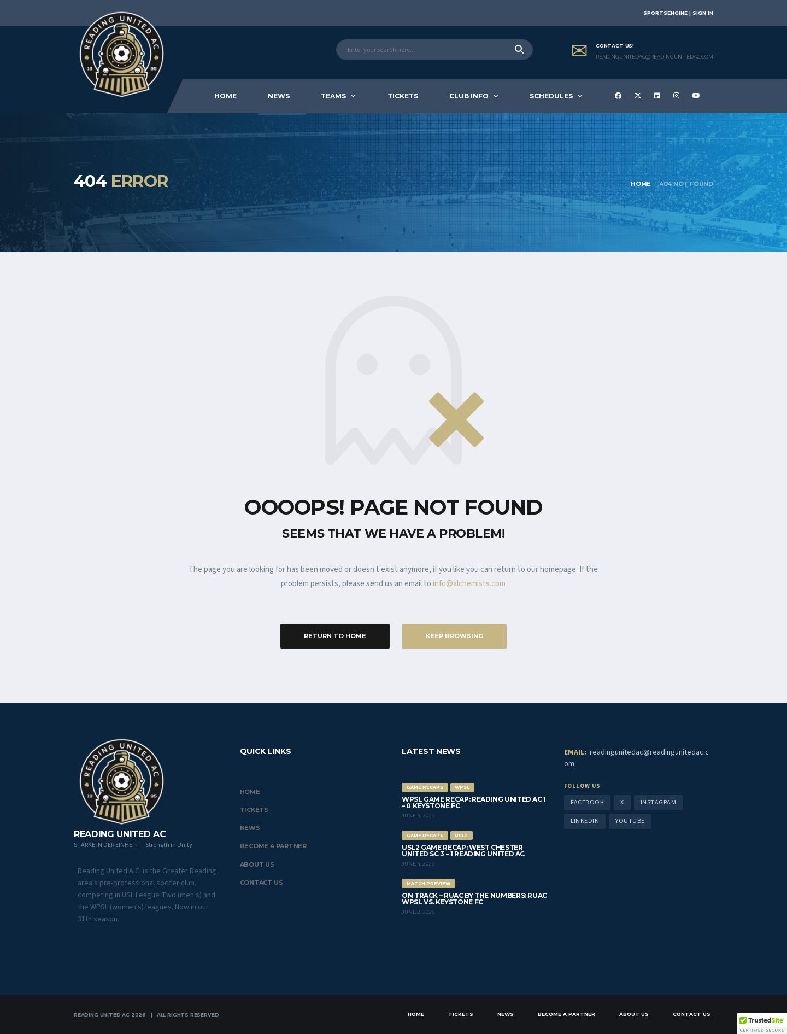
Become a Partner (273, 846)
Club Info (469, 96)
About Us (257, 864)
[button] (762, 1023)
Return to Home (335, 636)
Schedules (551, 96)
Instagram (658, 802)
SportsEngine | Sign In (678, 13)
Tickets (402, 96)
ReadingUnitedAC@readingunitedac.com (654, 57)
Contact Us (261, 882)
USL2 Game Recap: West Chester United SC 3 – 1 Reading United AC (463, 850)
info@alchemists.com (469, 583)
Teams (333, 96)
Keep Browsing (454, 636)
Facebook (587, 802)
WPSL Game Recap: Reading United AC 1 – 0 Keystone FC (474, 802)
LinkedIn (585, 821)
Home (225, 96)
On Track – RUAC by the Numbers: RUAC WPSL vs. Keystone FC (474, 898)
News (279, 96)
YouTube (629, 821)
